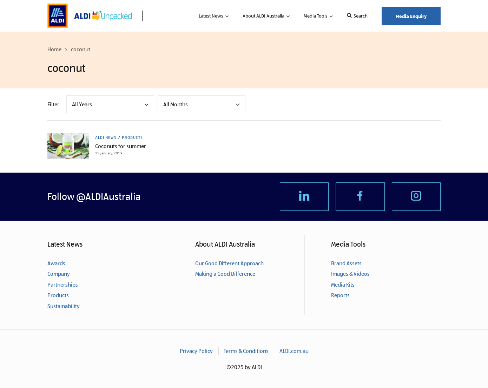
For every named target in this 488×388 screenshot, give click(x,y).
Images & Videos (350, 273)
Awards (56, 263)
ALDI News (106, 137)
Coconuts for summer (120, 146)
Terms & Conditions (246, 351)
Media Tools (316, 16)
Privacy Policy (196, 351)
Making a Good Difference (225, 273)
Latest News (211, 16)
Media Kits (343, 284)
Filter (53, 104)
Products (132, 137)
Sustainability (63, 306)
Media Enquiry (411, 16)
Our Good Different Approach (229, 263)
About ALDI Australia (263, 16)
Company (58, 273)
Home (54, 49)
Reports (340, 295)
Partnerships (62, 284)
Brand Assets (346, 263)
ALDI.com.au (294, 351)
